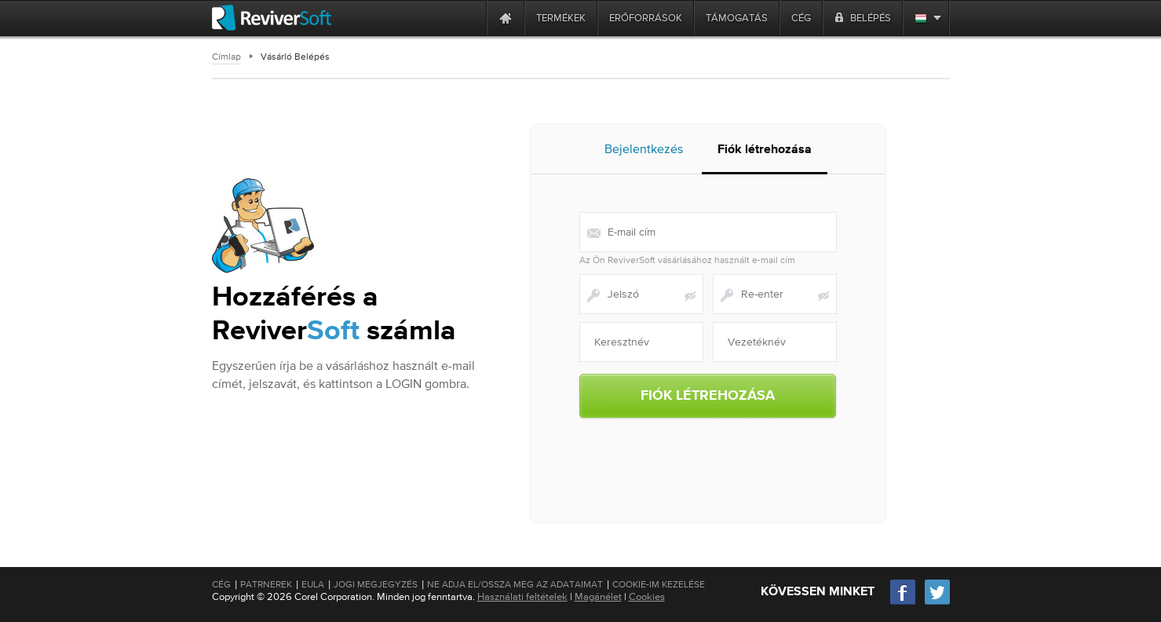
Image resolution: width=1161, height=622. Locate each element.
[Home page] (505, 17)
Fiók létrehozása (764, 150)
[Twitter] (937, 602)
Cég (221, 584)
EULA (312, 584)
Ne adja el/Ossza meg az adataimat (515, 584)
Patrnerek (266, 584)
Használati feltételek (522, 596)
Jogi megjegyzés (376, 584)
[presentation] (708, 460)
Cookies (647, 596)
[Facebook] (903, 602)
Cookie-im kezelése (658, 584)
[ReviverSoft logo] (271, 18)
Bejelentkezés (643, 148)
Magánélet (598, 596)
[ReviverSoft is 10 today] (471, 17)
